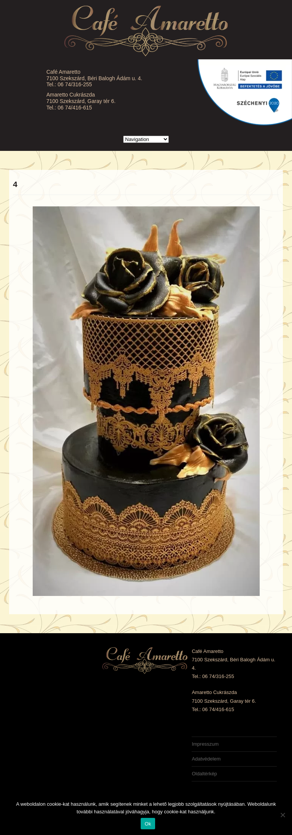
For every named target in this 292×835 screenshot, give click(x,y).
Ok (147, 824)
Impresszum (205, 744)
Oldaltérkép (204, 773)
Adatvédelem (206, 759)
